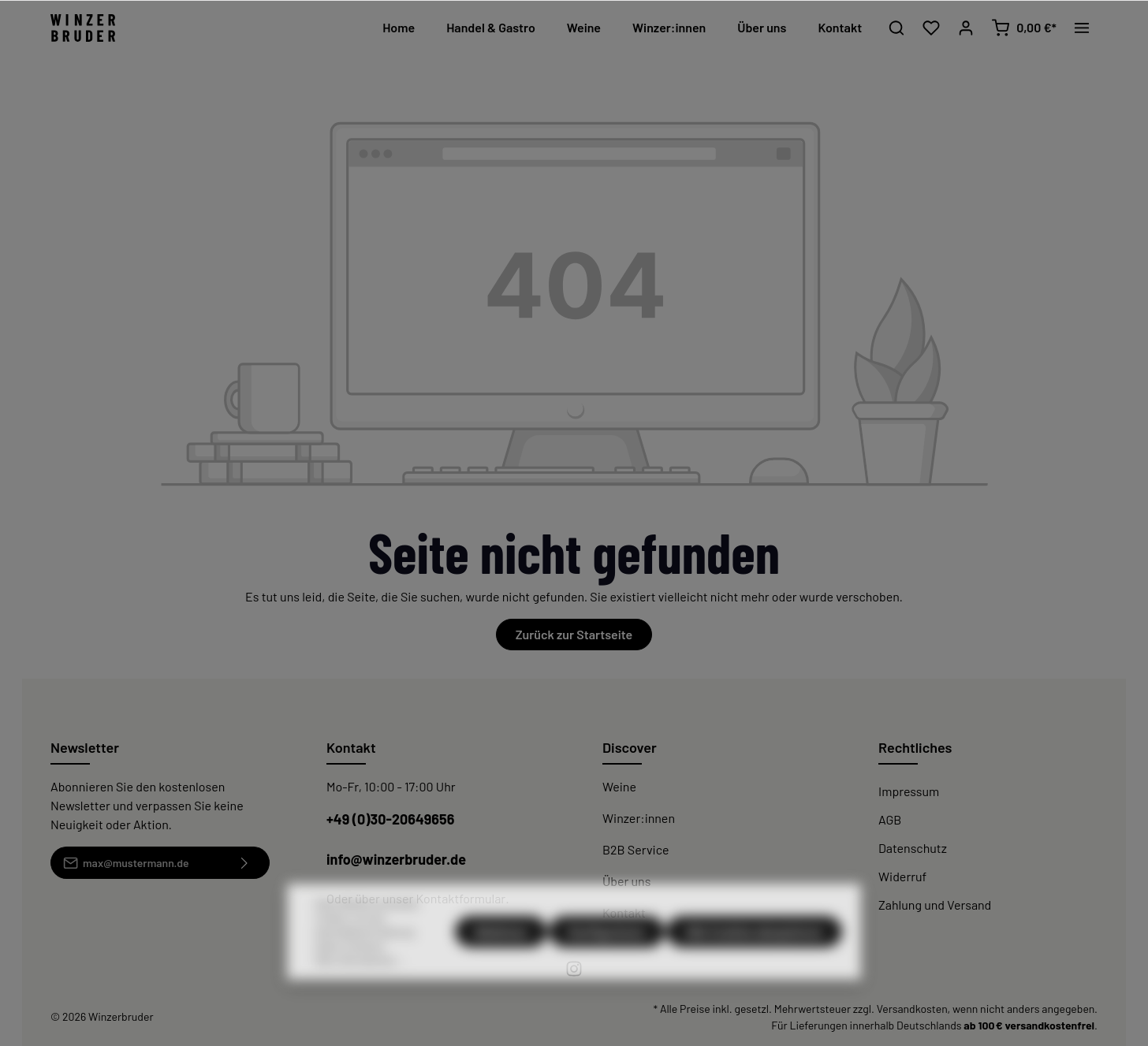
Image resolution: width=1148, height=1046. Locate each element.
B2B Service (635, 849)
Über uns (626, 880)
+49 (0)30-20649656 (390, 819)
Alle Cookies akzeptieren (754, 969)
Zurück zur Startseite (574, 634)
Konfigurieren (606, 969)
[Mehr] (1082, 27)
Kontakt (624, 912)
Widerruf (902, 876)
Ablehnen (501, 969)
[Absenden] (245, 863)
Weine (619, 786)
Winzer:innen (638, 817)
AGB (889, 819)
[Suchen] (896, 27)
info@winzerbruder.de (396, 859)
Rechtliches (915, 747)
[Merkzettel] (931, 27)
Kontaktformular (460, 898)
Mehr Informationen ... (360, 998)
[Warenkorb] (1024, 27)
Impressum (908, 791)
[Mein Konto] (966, 27)
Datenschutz (912, 847)
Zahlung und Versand (934, 904)
